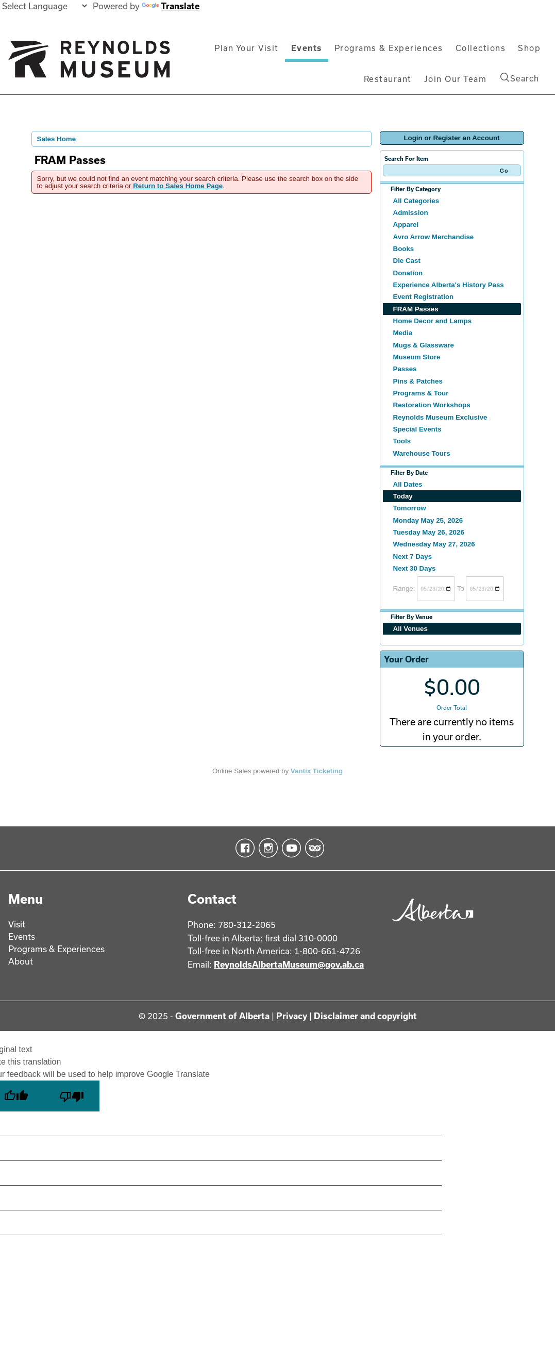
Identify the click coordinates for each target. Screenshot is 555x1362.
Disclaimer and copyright (365, 1016)
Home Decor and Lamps (432, 321)
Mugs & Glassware (424, 345)
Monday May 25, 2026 (428, 520)
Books (403, 249)
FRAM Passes (416, 309)
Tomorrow (409, 508)
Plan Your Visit (246, 48)
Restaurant (388, 79)
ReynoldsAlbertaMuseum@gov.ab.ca (289, 964)
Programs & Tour (421, 393)
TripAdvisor (312, 848)
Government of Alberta (222, 1016)
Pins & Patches (418, 381)
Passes (405, 369)
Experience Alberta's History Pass (448, 285)
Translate (170, 6)
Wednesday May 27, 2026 (434, 544)
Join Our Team (455, 79)
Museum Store (417, 357)
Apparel (406, 224)
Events (306, 48)
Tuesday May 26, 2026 (428, 532)
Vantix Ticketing (317, 771)
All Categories (416, 201)
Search (519, 78)
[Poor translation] (71, 1096)
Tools (402, 441)
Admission (410, 213)
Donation (408, 273)
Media (403, 333)
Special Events (417, 429)
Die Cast (407, 260)
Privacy (291, 1016)
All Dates (408, 484)
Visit (16, 924)
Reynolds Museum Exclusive (440, 417)
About (20, 961)
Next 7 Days (412, 556)
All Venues (410, 629)
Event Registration (423, 297)
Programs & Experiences (388, 48)
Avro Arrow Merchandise (433, 237)
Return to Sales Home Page (178, 186)
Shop (529, 48)
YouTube (289, 848)
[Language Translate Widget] (44, 6)
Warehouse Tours (421, 453)
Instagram (266, 848)
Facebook (243, 848)
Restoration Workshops (431, 405)
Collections (481, 48)
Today (403, 496)
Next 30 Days (414, 568)
